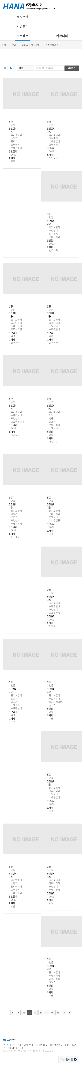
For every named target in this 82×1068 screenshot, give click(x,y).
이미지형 (5, 68)
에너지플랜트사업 (30, 45)
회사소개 (22, 16)
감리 (14, 45)
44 (41, 1012)
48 (63, 1012)
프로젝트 (22, 35)
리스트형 (11, 68)
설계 (3, 45)
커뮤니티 (62, 35)
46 (52, 1012)
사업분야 (22, 26)
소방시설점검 (51, 45)
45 (46, 1012)
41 (24, 1012)
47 (58, 1012)
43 (35, 1012)
